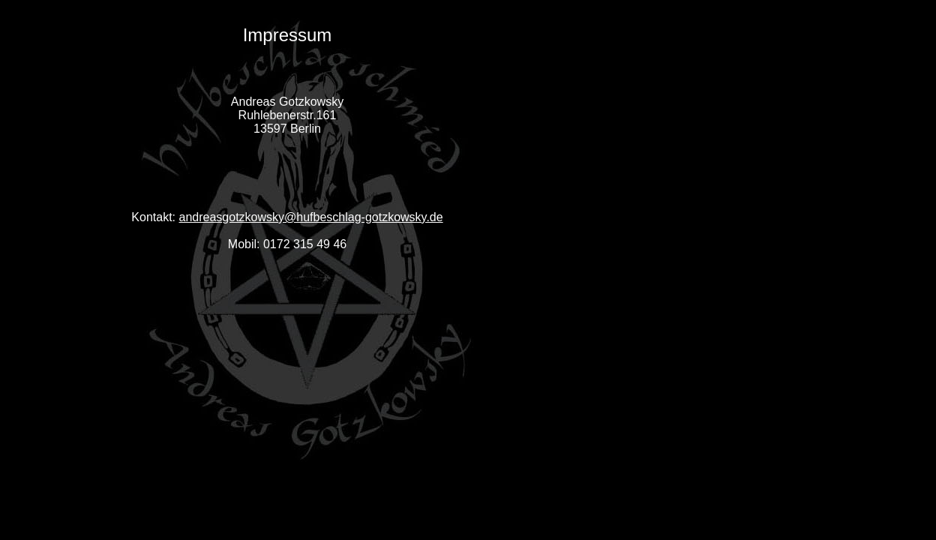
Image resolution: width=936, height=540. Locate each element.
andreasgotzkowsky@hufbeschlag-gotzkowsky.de (311, 217)
